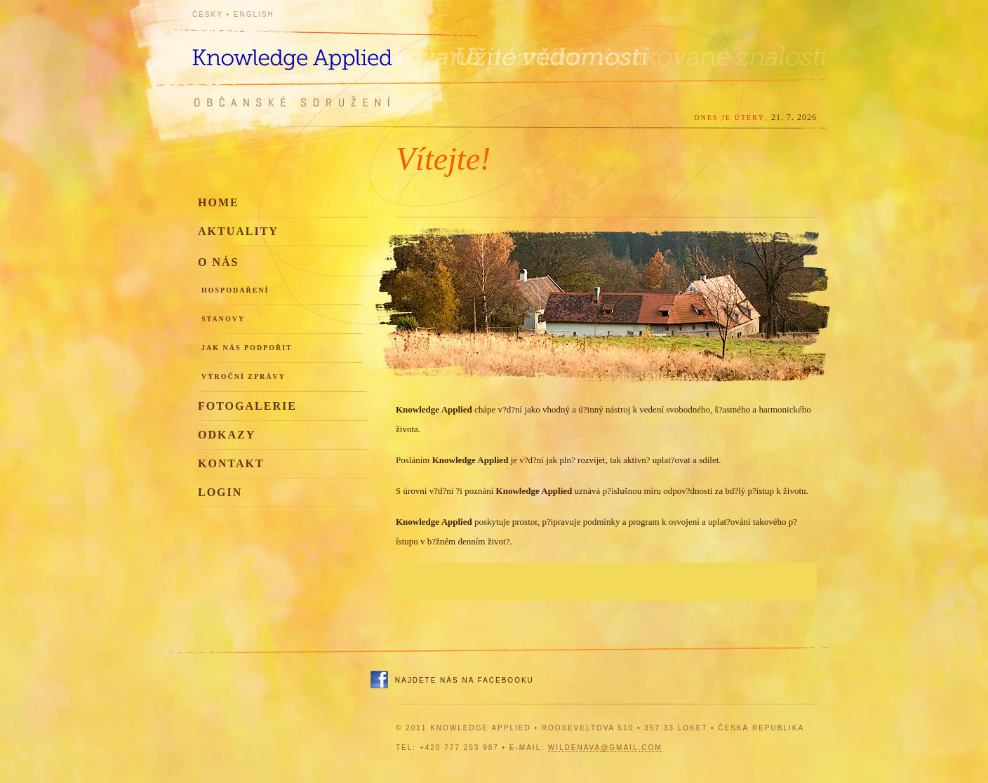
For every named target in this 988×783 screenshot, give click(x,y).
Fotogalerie (247, 406)
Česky (207, 14)
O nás (218, 262)
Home (218, 202)
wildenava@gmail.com (605, 747)
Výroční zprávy (243, 376)
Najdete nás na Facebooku (464, 680)
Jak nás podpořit (247, 348)
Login (220, 492)
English (254, 14)
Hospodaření (235, 290)
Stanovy (223, 319)
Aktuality (238, 231)
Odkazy (226, 435)
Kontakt (231, 463)
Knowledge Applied (318, 51)
